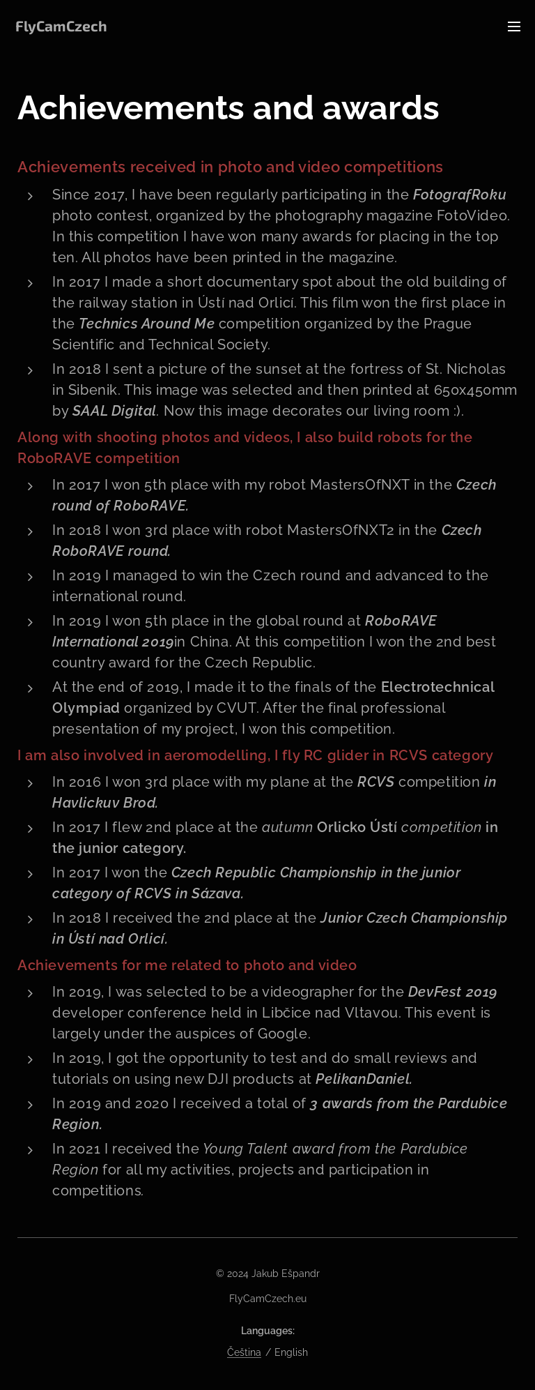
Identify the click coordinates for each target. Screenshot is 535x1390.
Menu (514, 26)
